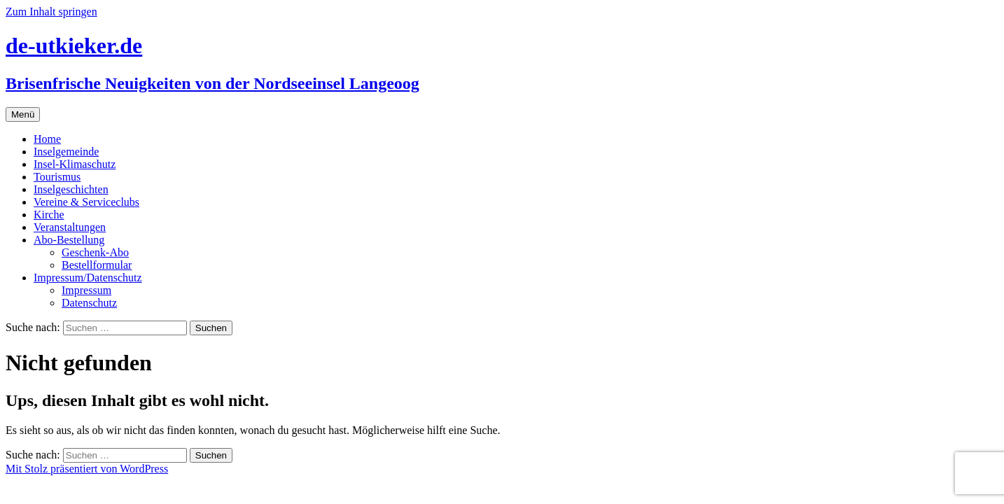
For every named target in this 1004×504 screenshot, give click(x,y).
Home (47, 139)
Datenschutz (89, 303)
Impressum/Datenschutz (88, 278)
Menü (22, 114)
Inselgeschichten (71, 189)
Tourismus (57, 177)
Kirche (49, 214)
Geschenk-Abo (95, 252)
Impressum (86, 290)
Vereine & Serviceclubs (86, 202)
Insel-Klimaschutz (75, 164)
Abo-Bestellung (69, 240)
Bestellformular (97, 265)
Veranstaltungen (70, 227)
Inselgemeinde (66, 152)
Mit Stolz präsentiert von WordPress (87, 469)
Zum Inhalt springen (51, 12)
